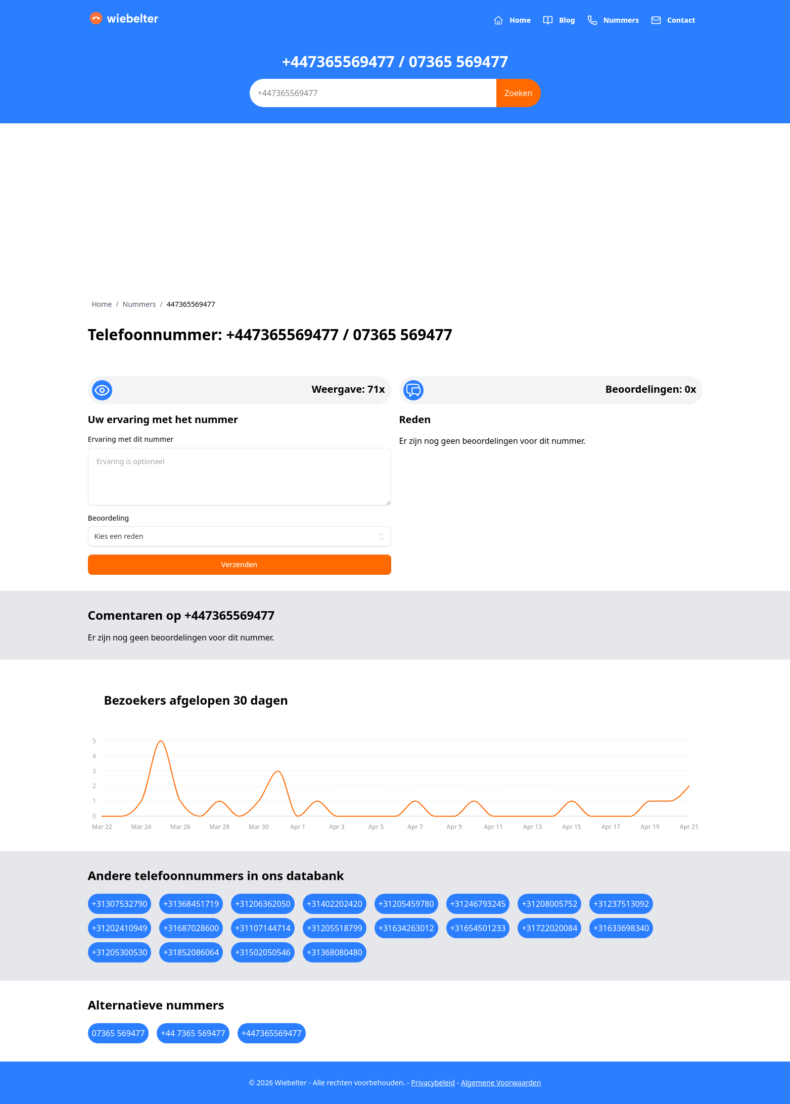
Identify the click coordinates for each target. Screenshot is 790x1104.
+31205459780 (406, 903)
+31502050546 (263, 952)
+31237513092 (621, 903)
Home (102, 304)
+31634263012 (406, 928)
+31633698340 (621, 928)
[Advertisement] (395, 223)
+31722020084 (549, 928)
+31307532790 (120, 903)
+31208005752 (549, 903)
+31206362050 (263, 903)
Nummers (139, 304)
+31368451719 (191, 903)
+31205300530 (120, 952)
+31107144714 (263, 928)
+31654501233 (478, 928)
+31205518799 (334, 928)
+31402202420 (334, 903)
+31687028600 (191, 928)
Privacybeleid (433, 1082)
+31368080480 (334, 952)
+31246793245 (478, 903)
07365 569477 (118, 1033)
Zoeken (518, 93)
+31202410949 (120, 928)
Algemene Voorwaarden (501, 1082)
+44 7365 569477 (193, 1033)
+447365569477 (272, 1033)
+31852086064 (191, 952)
